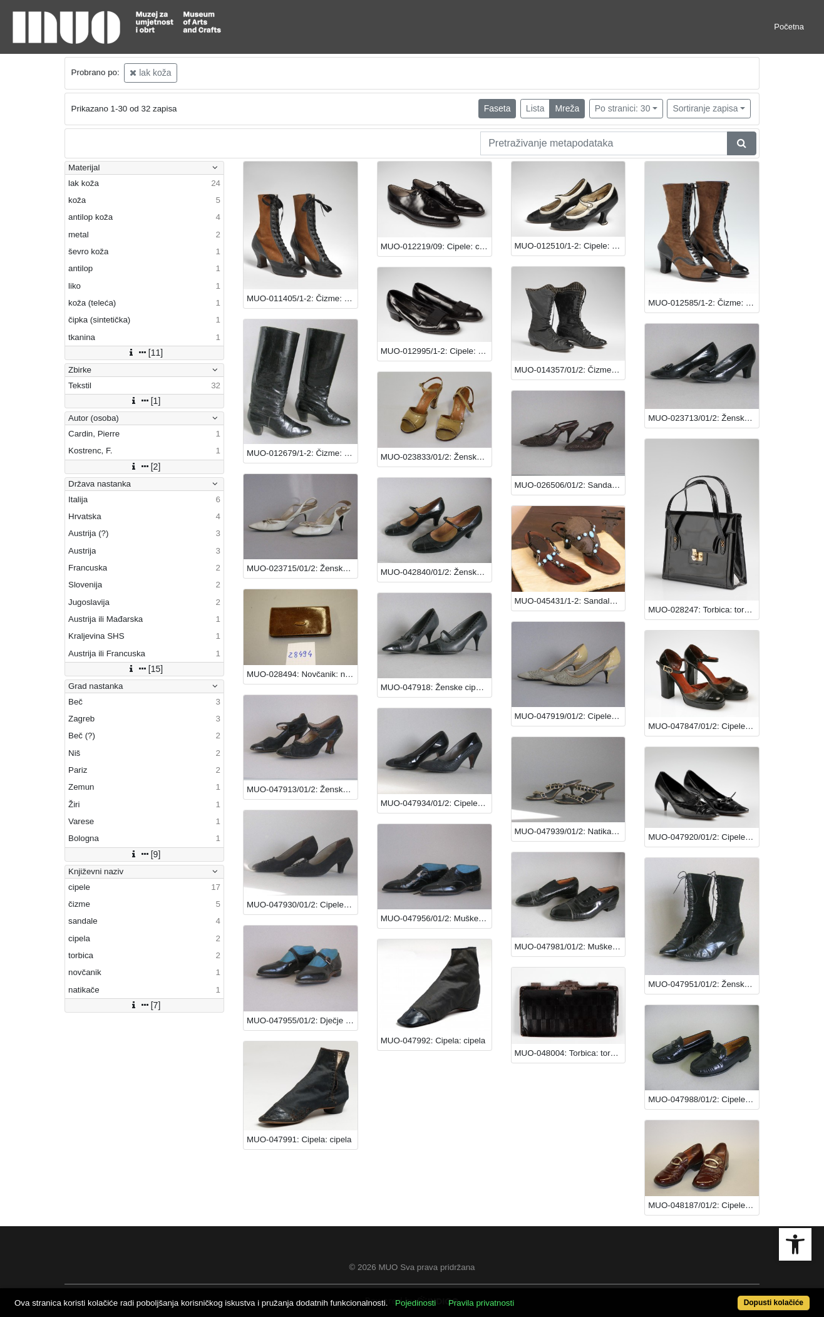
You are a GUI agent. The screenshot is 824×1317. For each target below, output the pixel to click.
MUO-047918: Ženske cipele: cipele (436, 687)
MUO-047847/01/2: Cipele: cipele (703, 726)
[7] (144, 1005)
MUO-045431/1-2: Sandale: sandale (570, 601)
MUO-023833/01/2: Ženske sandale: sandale (436, 457)
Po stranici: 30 (623, 108)
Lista (535, 108)
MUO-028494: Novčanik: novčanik (302, 674)
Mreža (567, 108)
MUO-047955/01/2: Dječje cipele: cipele (302, 1020)
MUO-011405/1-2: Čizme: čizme (302, 298)
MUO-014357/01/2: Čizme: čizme (570, 369)
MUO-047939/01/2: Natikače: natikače (570, 831)
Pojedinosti (415, 1303)
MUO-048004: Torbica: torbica (570, 1053)
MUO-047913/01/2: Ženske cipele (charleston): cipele (302, 789)
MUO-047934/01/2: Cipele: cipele (436, 803)
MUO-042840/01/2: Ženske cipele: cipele (436, 572)
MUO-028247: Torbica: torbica (703, 609)
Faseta (497, 108)
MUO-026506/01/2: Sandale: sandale (570, 485)
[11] (144, 353)
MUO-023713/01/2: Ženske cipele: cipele (703, 418)
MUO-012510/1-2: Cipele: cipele (570, 245)
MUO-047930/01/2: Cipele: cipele (302, 904)
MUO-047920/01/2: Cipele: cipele (703, 837)
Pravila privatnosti (481, 1303)
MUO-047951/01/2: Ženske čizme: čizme (703, 984)
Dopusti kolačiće (773, 1302)
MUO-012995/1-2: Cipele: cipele (436, 351)
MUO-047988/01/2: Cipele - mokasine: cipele (703, 1099)
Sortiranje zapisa (705, 108)
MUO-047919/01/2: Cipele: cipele (570, 716)
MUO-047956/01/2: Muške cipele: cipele (436, 918)
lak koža (150, 73)
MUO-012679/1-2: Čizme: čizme (302, 453)
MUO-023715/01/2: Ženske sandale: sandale (302, 568)
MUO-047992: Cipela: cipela (433, 1040)
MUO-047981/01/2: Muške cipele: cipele (570, 946)
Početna (789, 26)
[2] (144, 467)
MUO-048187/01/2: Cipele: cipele (703, 1205)
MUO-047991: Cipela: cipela (299, 1139)
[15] (144, 669)
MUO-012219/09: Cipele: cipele (436, 246)
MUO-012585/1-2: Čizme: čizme (703, 302)
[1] (144, 401)
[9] (144, 854)
